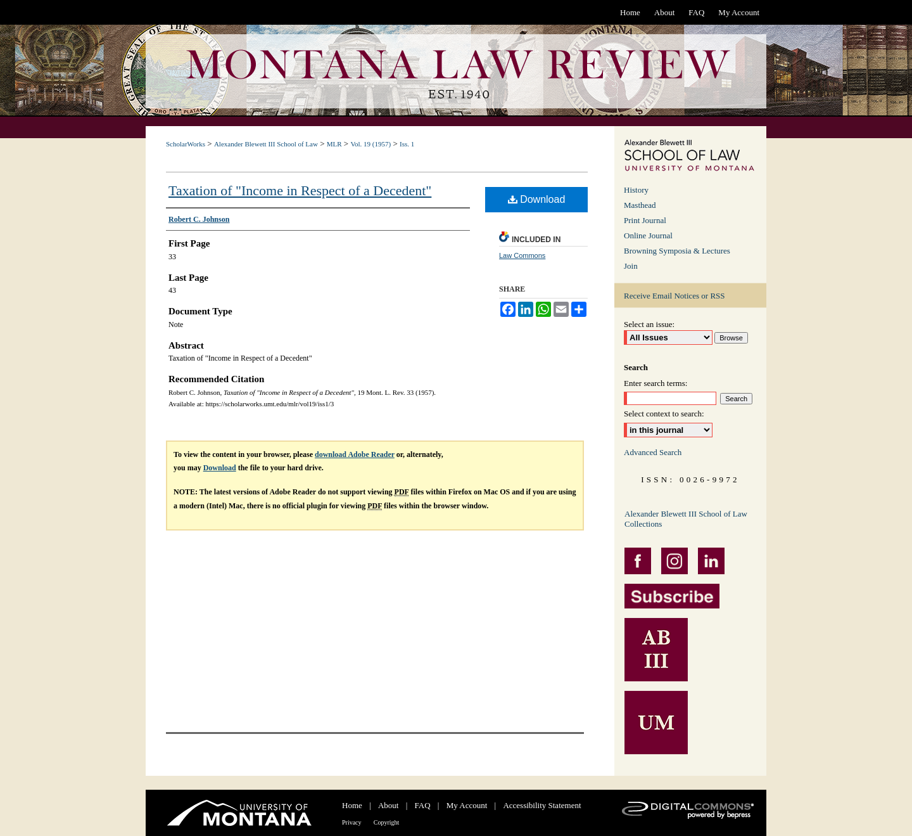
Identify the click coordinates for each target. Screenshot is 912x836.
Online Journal (648, 235)
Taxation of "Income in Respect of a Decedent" (299, 190)
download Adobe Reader (355, 454)
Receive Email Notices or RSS (674, 295)
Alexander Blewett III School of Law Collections (685, 519)
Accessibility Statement (542, 805)
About (388, 805)
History (636, 190)
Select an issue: (649, 324)
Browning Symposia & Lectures (677, 250)
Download (537, 199)
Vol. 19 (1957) (370, 144)
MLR (334, 144)
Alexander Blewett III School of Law (266, 144)
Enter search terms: (655, 383)
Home (352, 805)
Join (631, 266)
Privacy (352, 822)
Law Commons (522, 255)
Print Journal (645, 220)
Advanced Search (652, 452)
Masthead (640, 205)
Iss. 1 (407, 144)
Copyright (387, 822)
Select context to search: (664, 413)
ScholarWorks (185, 144)
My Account (467, 805)
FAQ (423, 805)
